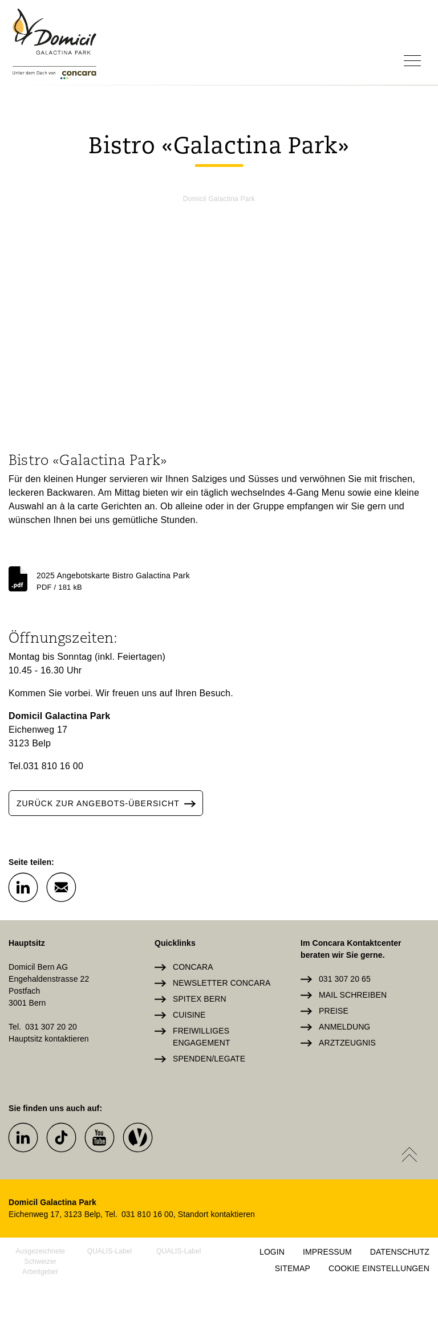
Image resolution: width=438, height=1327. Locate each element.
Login (272, 1251)
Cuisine (189, 1014)
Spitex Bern (199, 998)
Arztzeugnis (347, 1042)
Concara (193, 966)
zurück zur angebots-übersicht (109, 803)
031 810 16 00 (53, 766)
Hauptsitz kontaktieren (49, 1038)
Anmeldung (344, 1026)
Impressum (327, 1251)
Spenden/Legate (209, 1058)
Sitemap (292, 1268)
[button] (22, 886)
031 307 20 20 (51, 1026)
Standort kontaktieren (216, 1214)
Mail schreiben (353, 994)
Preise (333, 1010)
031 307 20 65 (345, 978)
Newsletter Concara (221, 982)
